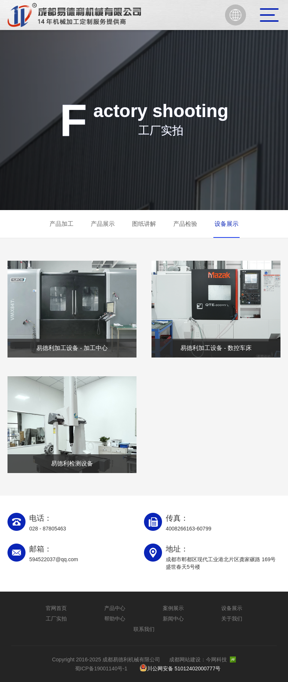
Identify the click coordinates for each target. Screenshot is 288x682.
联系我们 (144, 629)
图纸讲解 (144, 224)
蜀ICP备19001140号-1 (101, 668)
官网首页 (56, 608)
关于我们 (231, 619)
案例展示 (173, 608)
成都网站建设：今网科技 (202, 659)
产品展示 (103, 224)
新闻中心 (173, 619)
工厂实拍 (56, 619)
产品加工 (62, 224)
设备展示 (226, 224)
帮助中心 (114, 619)
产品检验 (185, 224)
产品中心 (114, 608)
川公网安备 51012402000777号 (180, 668)
